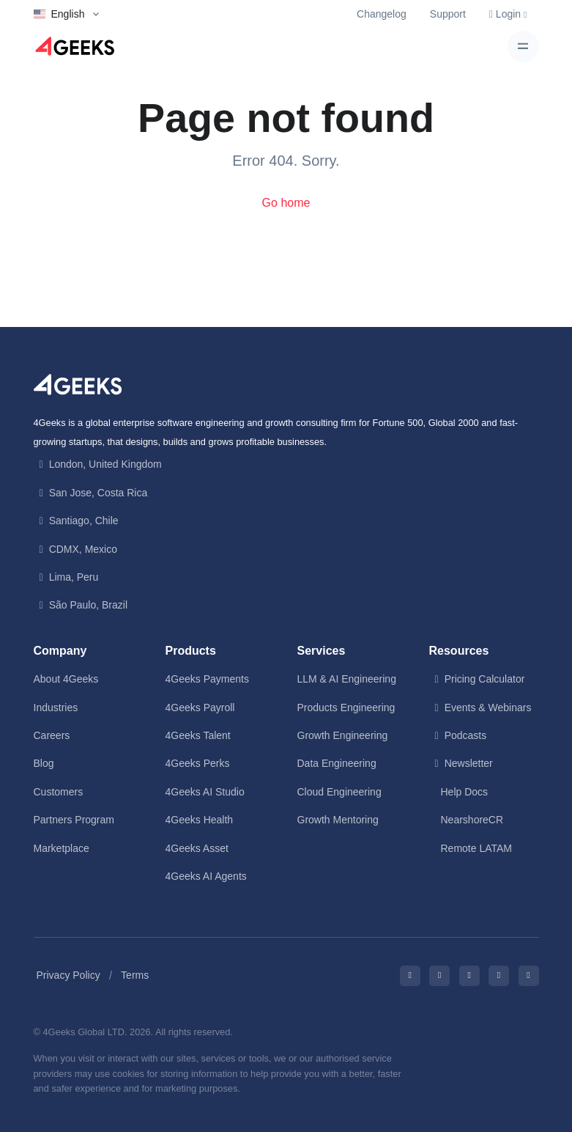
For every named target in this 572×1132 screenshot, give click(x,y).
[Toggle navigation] (523, 46)
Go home (286, 202)
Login (508, 14)
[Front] (78, 384)
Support (448, 14)
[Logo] (75, 46)
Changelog (381, 14)
